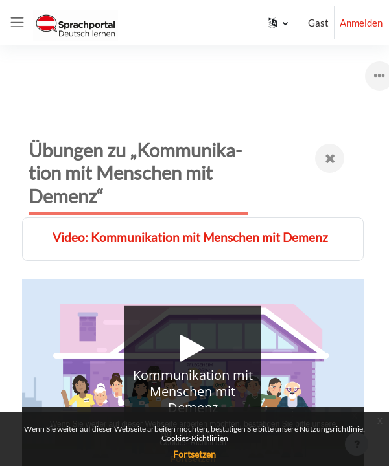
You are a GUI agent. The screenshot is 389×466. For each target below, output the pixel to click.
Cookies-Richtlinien (194, 438)
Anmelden (361, 22)
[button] (278, 22)
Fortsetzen (194, 454)
